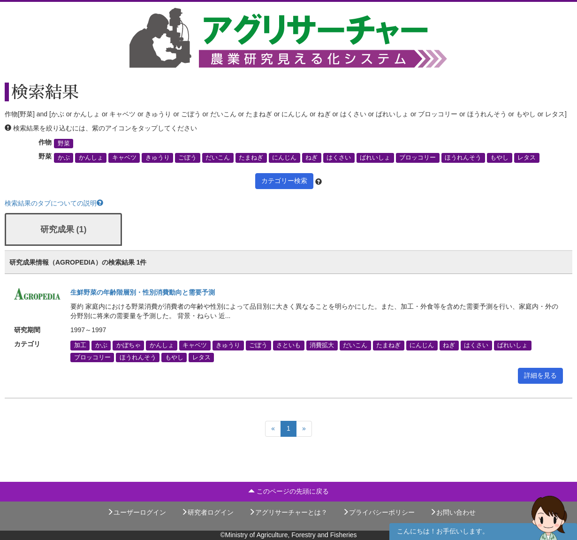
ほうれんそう (463, 157)
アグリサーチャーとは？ (288, 512)
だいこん (217, 157)
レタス (526, 157)
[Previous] (273, 429)
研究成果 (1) (63, 229)
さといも (288, 345)
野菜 (64, 143)
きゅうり (157, 157)
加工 (80, 345)
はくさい (338, 157)
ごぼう (187, 157)
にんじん (284, 157)
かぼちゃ (128, 345)
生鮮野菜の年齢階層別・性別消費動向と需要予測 (142, 292)
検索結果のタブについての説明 (54, 203)
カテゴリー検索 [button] (284, 180)
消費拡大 (322, 345)
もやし (499, 157)
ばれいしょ (375, 157)
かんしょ (91, 157)
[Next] (304, 429)
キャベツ (124, 157)
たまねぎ (251, 157)
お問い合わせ (453, 512)
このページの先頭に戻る (288, 491)
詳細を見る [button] (540, 375)
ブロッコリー (417, 157)
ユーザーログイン (136, 512)
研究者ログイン (207, 512)
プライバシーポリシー (378, 512)
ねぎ (311, 157)
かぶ (64, 157)
